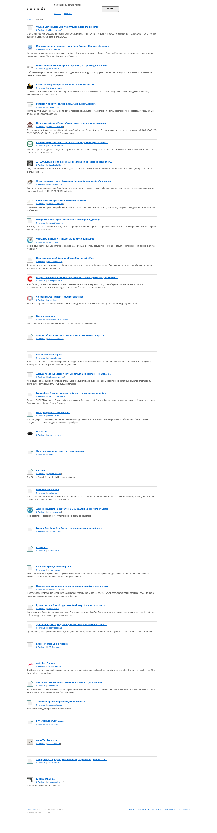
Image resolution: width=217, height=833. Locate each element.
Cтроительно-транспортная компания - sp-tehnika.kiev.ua (65, 85)
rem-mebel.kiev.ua (55, 126)
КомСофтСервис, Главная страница (54, 567)
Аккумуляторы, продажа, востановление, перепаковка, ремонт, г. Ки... (71, 759)
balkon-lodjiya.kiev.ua (56, 396)
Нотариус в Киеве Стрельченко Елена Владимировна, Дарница (68, 220)
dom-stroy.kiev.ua (54, 184)
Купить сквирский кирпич (49, 354)
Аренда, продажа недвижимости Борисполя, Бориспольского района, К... (73, 374)
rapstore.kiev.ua (54, 474)
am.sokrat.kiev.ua (54, 724)
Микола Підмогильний (47, 489)
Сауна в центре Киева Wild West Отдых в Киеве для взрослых (67, 27)
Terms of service (154, 809)
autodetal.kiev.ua (54, 686)
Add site (57, 14)
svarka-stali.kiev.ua (55, 146)
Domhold (31, 809)
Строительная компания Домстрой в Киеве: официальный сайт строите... (73, 181)
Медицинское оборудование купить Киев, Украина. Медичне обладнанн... (73, 46)
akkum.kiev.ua (53, 763)
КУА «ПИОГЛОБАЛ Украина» (50, 721)
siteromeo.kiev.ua (54, 261)
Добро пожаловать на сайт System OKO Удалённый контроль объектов (72, 509)
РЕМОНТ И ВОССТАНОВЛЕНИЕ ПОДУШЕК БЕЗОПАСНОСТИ (66, 104)
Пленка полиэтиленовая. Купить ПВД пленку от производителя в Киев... (72, 65)
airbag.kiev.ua (53, 107)
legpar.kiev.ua (53, 416)
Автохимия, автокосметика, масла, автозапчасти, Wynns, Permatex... (70, 682)
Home (30, 20)
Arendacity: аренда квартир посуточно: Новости (60, 702)
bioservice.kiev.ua (54, 628)
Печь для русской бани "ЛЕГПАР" (53, 412)
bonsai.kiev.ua (53, 609)
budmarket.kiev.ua (55, 589)
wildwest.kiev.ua (54, 30)
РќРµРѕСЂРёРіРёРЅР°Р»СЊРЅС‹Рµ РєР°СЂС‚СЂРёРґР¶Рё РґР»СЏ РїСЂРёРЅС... (77, 277)
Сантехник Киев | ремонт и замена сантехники (59, 297)
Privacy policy (169, 809)
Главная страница (45, 779)
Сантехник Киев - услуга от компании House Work (61, 200)
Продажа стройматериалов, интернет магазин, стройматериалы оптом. (72, 586)
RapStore (40, 470)
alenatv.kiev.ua (53, 744)
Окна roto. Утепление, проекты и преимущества (60, 451)
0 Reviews (40, 30)
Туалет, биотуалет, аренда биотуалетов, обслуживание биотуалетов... (71, 624)
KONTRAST (42, 547)
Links (179, 809)
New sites (68, 14)
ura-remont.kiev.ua (55, 339)
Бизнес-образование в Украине (52, 644)
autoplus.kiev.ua (54, 666)
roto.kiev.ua (52, 454)
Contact (186, 809)
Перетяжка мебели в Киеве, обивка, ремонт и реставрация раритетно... (72, 123)
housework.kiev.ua (55, 204)
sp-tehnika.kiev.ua (54, 88)
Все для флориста (45, 316)
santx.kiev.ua (52, 300)
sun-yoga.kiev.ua (54, 435)
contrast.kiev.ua (53, 551)
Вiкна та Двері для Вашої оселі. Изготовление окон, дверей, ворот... (70, 528)
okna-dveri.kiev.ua (54, 531)
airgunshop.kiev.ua (55, 782)
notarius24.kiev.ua (54, 223)
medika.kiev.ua (53, 49)
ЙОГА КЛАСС (42, 432)
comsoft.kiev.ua (53, 570)
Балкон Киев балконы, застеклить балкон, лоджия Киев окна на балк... (72, 393)
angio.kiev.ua (52, 242)
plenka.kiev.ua (53, 69)
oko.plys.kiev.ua (54, 512)
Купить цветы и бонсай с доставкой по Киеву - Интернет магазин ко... (71, 605)
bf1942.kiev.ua (53, 647)
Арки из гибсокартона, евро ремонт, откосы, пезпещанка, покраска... (70, 335)
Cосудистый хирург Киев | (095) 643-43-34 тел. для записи (65, 239)
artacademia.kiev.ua (55, 165)
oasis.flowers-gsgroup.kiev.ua (59, 319)
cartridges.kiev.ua (54, 281)
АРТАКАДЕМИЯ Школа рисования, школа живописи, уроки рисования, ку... (74, 162)
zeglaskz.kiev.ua (54, 358)
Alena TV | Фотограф (46, 740)
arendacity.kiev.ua (54, 705)
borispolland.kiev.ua (55, 377)
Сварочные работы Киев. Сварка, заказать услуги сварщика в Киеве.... (72, 142)
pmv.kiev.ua (52, 493)
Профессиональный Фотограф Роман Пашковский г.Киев (65, 258)
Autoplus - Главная (45, 663)
